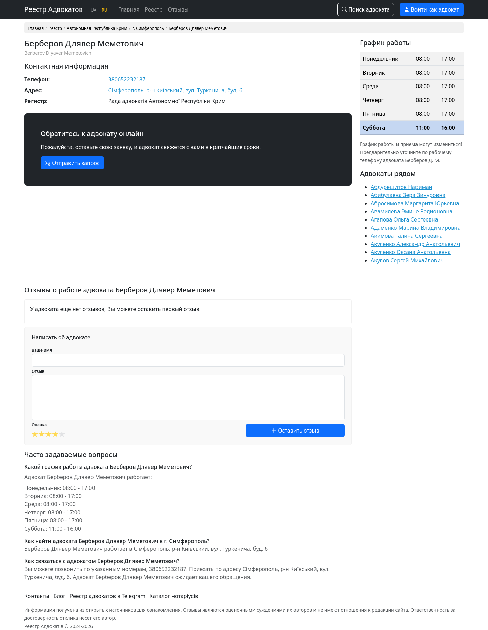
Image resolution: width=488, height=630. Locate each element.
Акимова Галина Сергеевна (407, 236)
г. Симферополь (148, 28)
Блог (60, 596)
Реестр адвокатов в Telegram (108, 596)
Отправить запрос (72, 163)
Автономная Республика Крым (97, 28)
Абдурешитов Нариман (401, 187)
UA (93, 10)
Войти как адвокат (431, 9)
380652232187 (127, 79)
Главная (129, 9)
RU (104, 10)
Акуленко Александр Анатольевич (415, 244)
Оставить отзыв (295, 430)
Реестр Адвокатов (53, 9)
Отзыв (38, 371)
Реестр (153, 9)
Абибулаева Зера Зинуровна (408, 195)
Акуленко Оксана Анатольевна (411, 252)
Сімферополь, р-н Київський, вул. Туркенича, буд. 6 (175, 90)
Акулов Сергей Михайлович (407, 260)
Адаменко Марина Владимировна (416, 227)
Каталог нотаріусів (173, 596)
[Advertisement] (188, 238)
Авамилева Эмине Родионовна (411, 211)
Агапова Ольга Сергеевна (404, 219)
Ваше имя (42, 350)
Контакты (36, 596)
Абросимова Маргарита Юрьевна (415, 203)
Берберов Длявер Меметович (198, 28)
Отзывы (178, 9)
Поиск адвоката (366, 9)
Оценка (39, 425)
